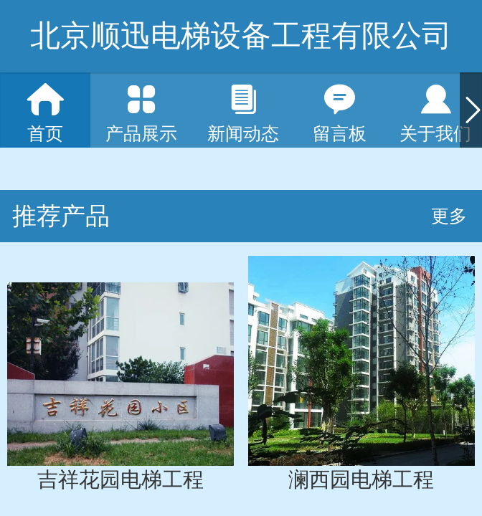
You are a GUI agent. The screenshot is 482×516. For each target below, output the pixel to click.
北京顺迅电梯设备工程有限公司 (241, 35)
